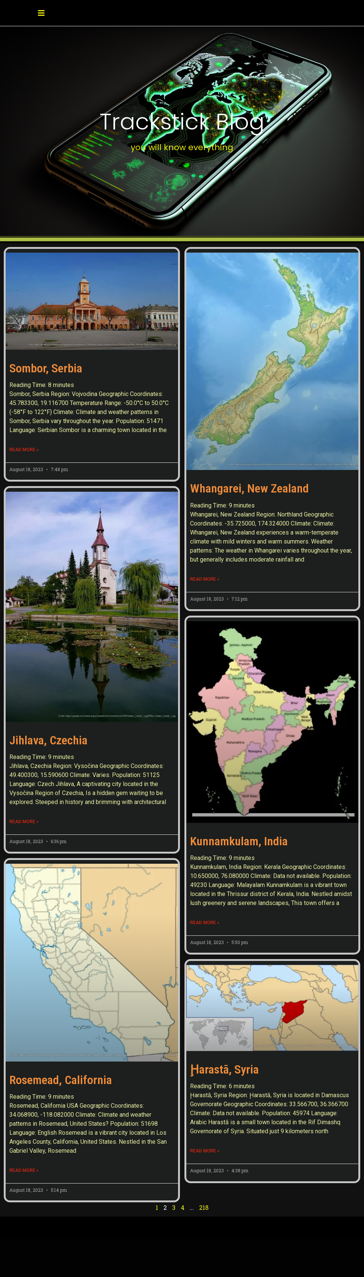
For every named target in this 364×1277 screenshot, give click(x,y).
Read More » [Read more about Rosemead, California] (24, 1141)
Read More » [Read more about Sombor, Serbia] (24, 449)
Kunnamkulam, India (239, 841)
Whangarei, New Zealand (249, 488)
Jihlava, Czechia (48, 740)
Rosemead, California (60, 1051)
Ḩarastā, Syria (224, 1069)
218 (203, 1188)
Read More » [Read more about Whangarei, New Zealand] (204, 579)
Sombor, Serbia (45, 368)
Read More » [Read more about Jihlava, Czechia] (24, 821)
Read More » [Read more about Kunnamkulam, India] (204, 922)
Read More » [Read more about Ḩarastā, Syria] (204, 1151)
